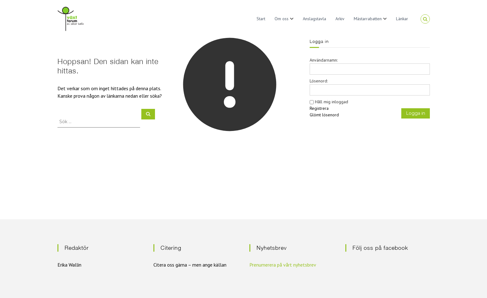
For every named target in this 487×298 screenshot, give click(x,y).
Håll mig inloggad (331, 102)
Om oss (282, 18)
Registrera (319, 108)
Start (261, 18)
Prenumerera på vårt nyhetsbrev (282, 265)
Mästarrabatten (368, 18)
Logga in (415, 113)
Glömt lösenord (324, 115)
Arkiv (339, 18)
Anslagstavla (314, 18)
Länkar (402, 18)
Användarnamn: (324, 60)
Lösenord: (319, 81)
